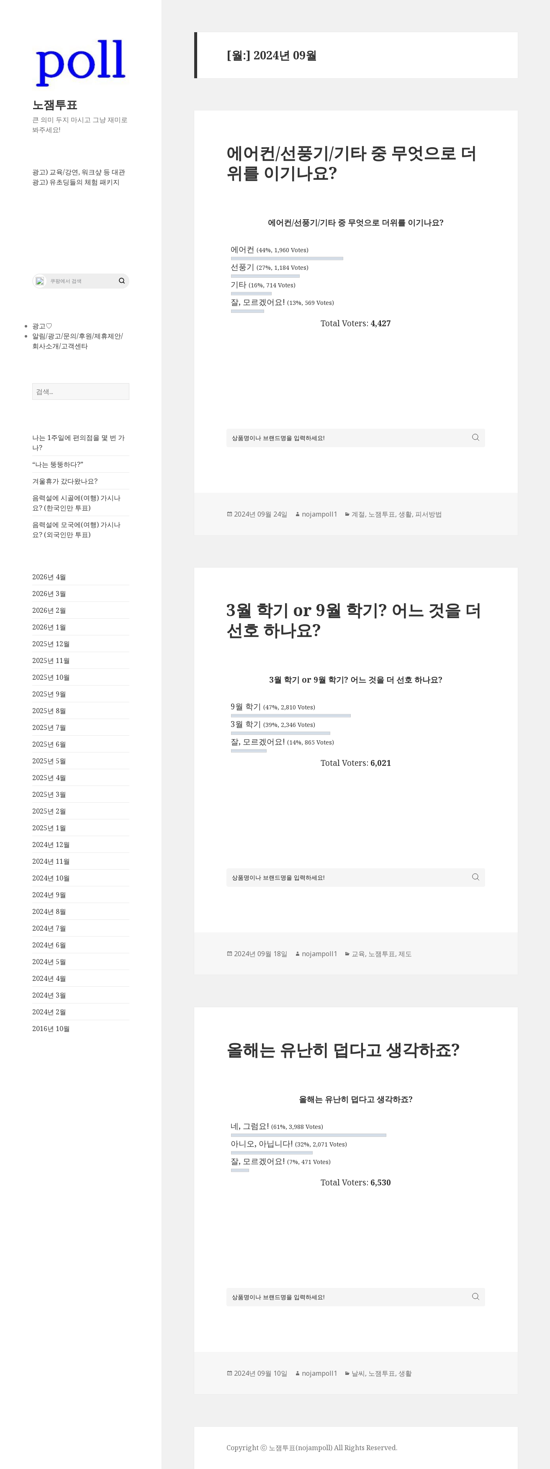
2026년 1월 (49, 627)
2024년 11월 (51, 861)
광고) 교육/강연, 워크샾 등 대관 (78, 172)
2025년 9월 (49, 694)
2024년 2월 (49, 1011)
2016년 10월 (51, 1028)
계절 (358, 514)
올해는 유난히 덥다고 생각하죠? (343, 1049)
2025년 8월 (49, 710)
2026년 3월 (49, 593)
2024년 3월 (49, 995)
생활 (405, 514)
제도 (405, 953)
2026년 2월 (49, 610)
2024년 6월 (49, 944)
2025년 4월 (49, 777)
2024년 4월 (49, 978)
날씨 (358, 1373)
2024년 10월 (51, 878)
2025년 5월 (49, 760)
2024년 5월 (49, 961)
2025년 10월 (51, 677)
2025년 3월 (49, 794)
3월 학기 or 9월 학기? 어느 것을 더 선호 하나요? (353, 620)
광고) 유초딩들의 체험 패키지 (76, 182)
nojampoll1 (319, 514)
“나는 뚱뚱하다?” (57, 464)
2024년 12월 (51, 844)
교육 (358, 953)
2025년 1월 (49, 827)
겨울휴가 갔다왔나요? (65, 481)
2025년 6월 (49, 744)
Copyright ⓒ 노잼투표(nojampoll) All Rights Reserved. (312, 1447)
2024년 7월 (49, 928)
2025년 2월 (49, 811)
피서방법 (428, 514)
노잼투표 (54, 104)
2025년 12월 (51, 643)
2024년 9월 (49, 894)
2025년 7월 (49, 727)
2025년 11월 (51, 660)
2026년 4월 (49, 576)
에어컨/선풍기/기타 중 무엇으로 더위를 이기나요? (351, 162)
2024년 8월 (49, 911)
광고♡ (42, 325)
